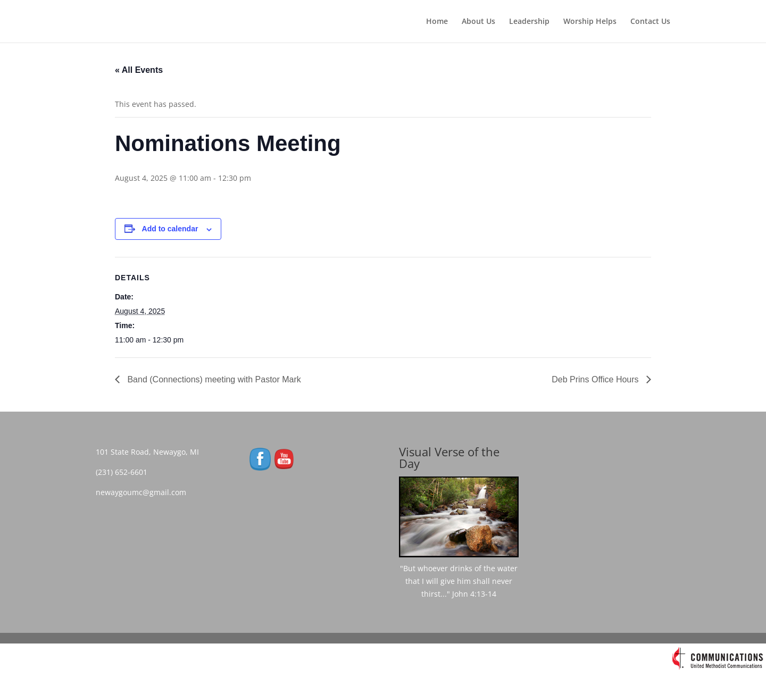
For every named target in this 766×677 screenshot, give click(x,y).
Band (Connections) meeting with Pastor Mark (213, 379)
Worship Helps (590, 22)
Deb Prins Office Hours (596, 379)
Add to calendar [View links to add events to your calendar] (170, 228)
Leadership (529, 22)
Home (437, 22)
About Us (478, 22)
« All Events (139, 69)
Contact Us (650, 22)
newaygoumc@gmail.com (144, 492)
